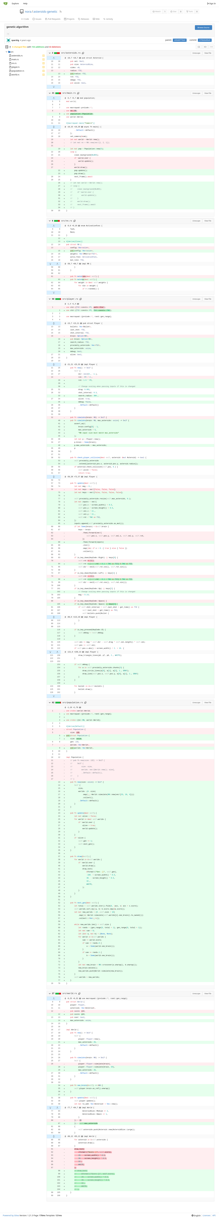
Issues (37, 19)
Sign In (211, 3)
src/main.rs (69, 93)
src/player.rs (70, 299)
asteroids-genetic (45, 11)
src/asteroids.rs (71, 53)
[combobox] (199, 47)
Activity (108, 19)
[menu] (211, 47)
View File (207, 53)
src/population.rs (72, 702)
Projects (69, 19)
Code (25, 19)
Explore (15, 3)
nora (28, 11)
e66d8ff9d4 (179, 40)
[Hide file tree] (7, 46)
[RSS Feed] (60, 11)
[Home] (5, 3)
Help (25, 3)
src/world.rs (69, 993)
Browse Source (203, 27)
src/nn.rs (66, 221)
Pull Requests (52, 19)
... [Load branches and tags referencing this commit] (8, 34)
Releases (83, 19)
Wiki (96, 19)
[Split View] (205, 47)
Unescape (196, 53)
